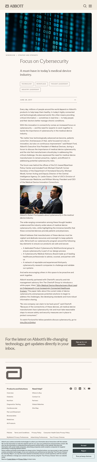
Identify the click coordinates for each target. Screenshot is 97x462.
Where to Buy (37, 393)
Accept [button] (83, 445)
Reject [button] (83, 451)
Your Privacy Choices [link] (57, 437)
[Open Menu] (90, 6)
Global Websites (38, 404)
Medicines (10, 419)
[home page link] (14, 6)
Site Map (35, 408)
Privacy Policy (36, 432)
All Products (11, 423)
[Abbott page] (71, 389)
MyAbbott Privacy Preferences (17, 437)
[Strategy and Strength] (28, 55)
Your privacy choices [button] (83, 456)
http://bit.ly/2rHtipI (28, 323)
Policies (9, 432)
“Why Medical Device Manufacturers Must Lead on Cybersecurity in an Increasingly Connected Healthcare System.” (48, 288)
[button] (75, 100)
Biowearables (11, 416)
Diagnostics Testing (14, 404)
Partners (35, 400)
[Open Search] (84, 6)
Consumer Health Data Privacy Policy (57, 432)
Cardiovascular (12, 408)
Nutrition (10, 400)
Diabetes (10, 397)
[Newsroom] (10, 55)
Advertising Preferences (39, 437)
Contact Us (36, 397)
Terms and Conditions (21, 432)
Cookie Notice (11, 459)
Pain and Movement (13, 412)
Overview (10, 393)
